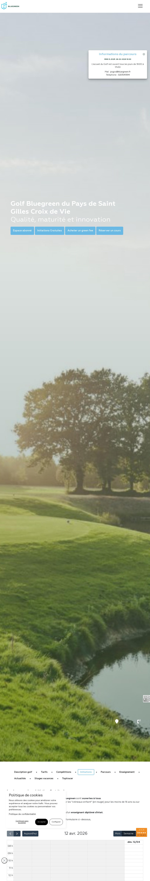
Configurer (54, 822)
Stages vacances (44, 778)
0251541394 (124, 75)
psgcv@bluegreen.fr (120, 72)
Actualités (20, 778)
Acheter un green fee (80, 231)
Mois (117, 834)
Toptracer (67, 778)
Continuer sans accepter (21, 822)
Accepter (40, 822)
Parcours (106, 772)
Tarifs (44, 772)
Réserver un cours (110, 231)
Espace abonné (22, 231)
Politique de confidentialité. (22, 814)
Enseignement (127, 772)
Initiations (86, 772)
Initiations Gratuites (49, 231)
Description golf (23, 772)
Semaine (128, 834)
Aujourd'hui (30, 834)
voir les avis (141, 835)
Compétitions (63, 772)
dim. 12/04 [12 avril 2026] (133, 842)
